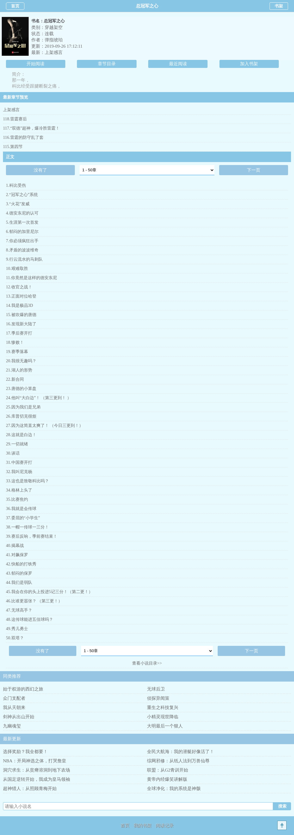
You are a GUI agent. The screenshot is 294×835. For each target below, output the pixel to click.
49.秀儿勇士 (17, 628)
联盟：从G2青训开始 (167, 770)
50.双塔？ (15, 638)
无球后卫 (156, 689)
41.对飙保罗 (17, 555)
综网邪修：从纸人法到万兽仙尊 (178, 760)
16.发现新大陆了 (21, 324)
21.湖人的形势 (19, 370)
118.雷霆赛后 (15, 119)
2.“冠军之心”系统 (22, 194)
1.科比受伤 (16, 185)
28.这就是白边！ (21, 435)
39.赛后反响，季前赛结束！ (31, 536)
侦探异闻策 (158, 698)
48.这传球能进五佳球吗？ (29, 619)
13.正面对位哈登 (21, 296)
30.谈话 (13, 453)
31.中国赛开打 (19, 462)
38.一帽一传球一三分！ (27, 527)
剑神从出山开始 (18, 716)
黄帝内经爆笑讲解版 (167, 779)
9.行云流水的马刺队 (24, 259)
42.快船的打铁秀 (21, 564)
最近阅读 (178, 63)
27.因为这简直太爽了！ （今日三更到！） (44, 425)
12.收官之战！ (19, 287)
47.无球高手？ (19, 610)
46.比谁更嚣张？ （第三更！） (34, 601)
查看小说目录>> (147, 663)
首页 (15, 6)
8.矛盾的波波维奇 (22, 250)
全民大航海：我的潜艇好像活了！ (180, 751)
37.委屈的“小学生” (23, 518)
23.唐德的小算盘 (21, 388)
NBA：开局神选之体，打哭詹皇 (34, 760)
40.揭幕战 (15, 545)
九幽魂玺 (12, 726)
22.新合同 (15, 379)
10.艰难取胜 (17, 268)
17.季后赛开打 (19, 333)
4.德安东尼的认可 (22, 213)
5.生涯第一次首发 (22, 222)
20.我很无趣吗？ (21, 361)
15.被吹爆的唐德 (21, 314)
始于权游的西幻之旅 (23, 689)
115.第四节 (13, 146)
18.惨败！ (15, 342)
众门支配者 (14, 698)
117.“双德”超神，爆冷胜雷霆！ (31, 128)
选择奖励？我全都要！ (25, 751)
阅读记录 (165, 825)
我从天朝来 (14, 707)
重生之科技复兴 (162, 707)
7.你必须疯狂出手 (22, 241)
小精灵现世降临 (162, 716)
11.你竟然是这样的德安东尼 (31, 278)
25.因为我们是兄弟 (23, 407)
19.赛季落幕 (17, 351)
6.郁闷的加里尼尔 (22, 231)
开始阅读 (35, 63)
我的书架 (142, 825)
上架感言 (54, 52)
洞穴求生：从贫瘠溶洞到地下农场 (36, 770)
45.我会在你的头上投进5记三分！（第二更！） (49, 592)
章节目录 (107, 63)
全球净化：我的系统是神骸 (174, 788)
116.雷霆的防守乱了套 (23, 137)
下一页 (253, 170)
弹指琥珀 (54, 40)
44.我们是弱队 (19, 582)
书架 (279, 6)
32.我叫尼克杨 (19, 471)
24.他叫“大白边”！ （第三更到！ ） (38, 398)
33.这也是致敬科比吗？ (27, 481)
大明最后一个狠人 (165, 726)
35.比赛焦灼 (17, 499)
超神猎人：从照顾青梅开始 (30, 788)
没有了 (40, 170)
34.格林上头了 (19, 490)
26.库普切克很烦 (21, 416)
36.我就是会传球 (21, 508)
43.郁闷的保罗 (19, 573)
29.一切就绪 (17, 444)
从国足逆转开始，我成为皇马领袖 (36, 779)
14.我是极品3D (19, 305)
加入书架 (249, 63)
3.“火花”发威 (18, 204)
